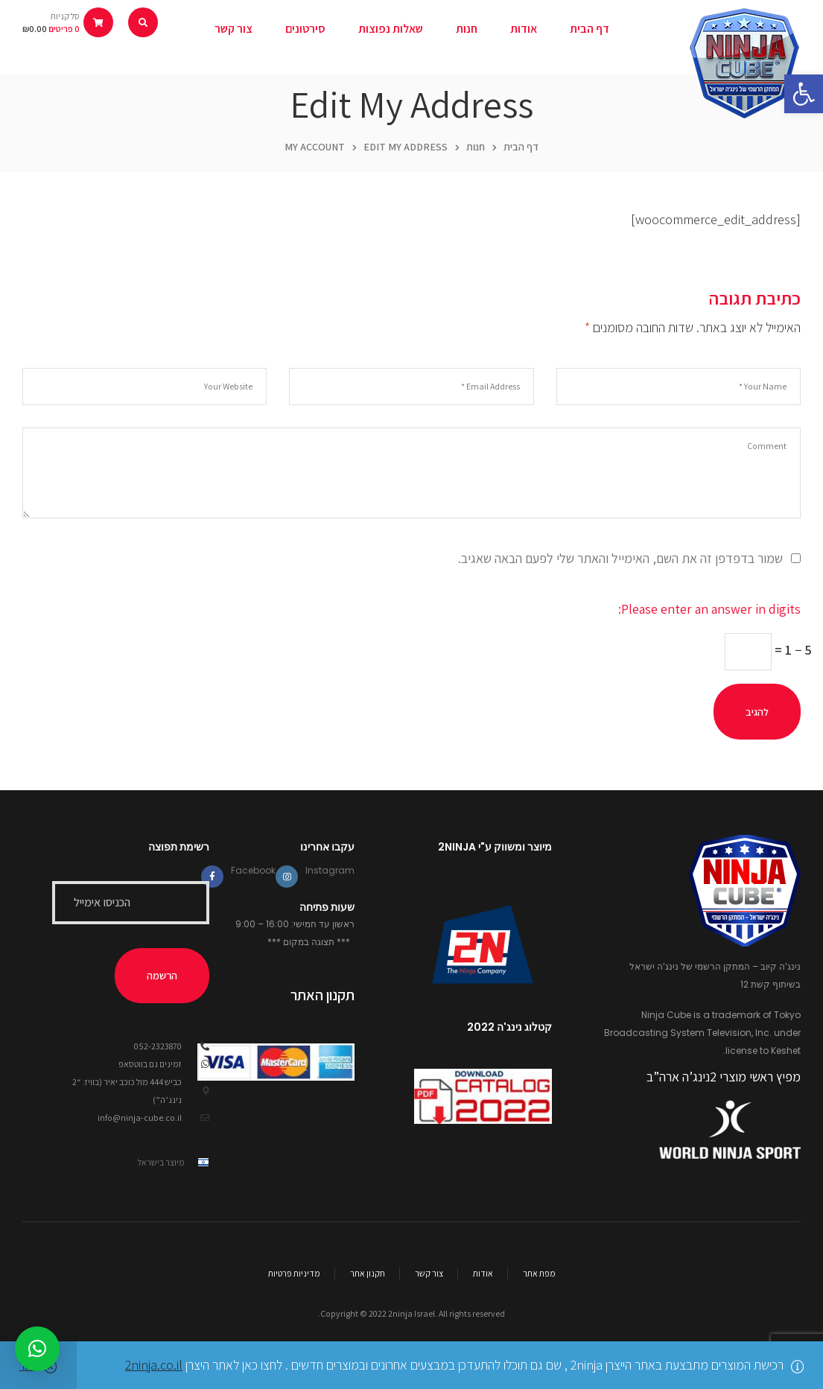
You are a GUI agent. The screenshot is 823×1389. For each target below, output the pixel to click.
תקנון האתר (322, 995)
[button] (803, 93)
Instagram (330, 870)
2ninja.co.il (153, 1364)
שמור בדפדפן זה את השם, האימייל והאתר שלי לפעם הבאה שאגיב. (620, 558)
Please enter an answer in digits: (709, 608)
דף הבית (520, 146)
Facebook (253, 870)
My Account (315, 146)
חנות (475, 146)
